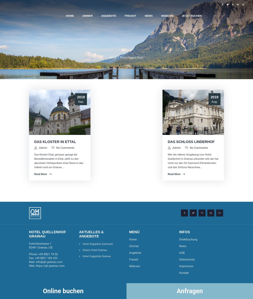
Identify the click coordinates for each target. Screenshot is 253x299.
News (182, 246)
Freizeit (133, 259)
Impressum (186, 266)
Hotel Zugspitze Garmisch (98, 244)
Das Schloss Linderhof (191, 142)
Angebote (135, 253)
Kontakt (184, 273)
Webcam (134, 266)
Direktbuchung (188, 239)
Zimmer (134, 246)
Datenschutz (187, 259)
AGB (182, 253)
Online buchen (63, 291)
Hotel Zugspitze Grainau (97, 256)
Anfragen (190, 291)
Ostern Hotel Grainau (95, 250)
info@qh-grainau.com (49, 262)
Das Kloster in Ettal (55, 142)
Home (113, 57)
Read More (42, 174)
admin (43, 148)
